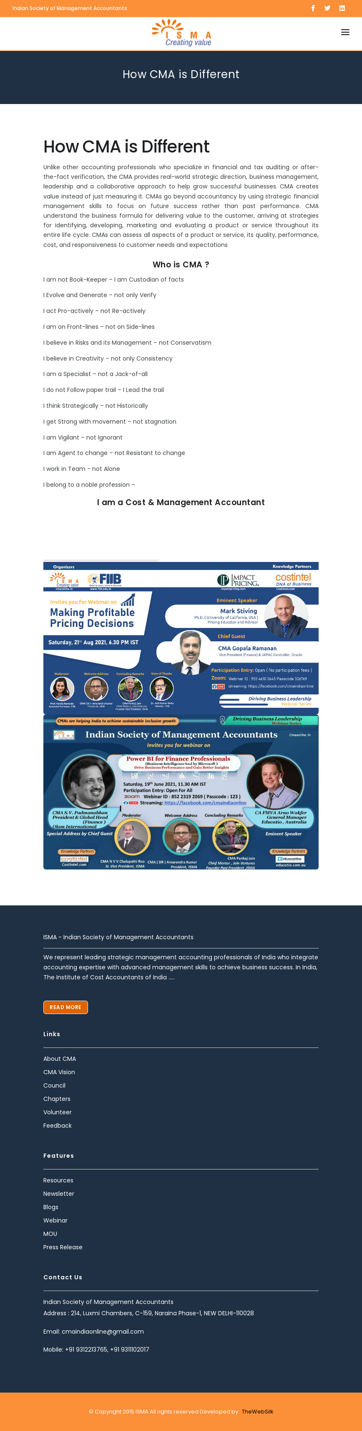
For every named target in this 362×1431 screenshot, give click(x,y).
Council (54, 1085)
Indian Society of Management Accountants (70, 8)
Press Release (63, 1247)
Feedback (57, 1125)
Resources (58, 1180)
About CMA (59, 1059)
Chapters (56, 1099)
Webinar (55, 1220)
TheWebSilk (257, 1412)
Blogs (50, 1207)
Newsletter (58, 1194)
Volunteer (57, 1112)
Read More (66, 1007)
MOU (50, 1234)
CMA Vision (59, 1072)
